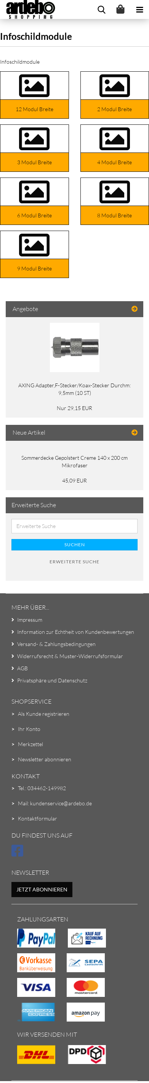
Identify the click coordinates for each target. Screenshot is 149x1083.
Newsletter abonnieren (44, 759)
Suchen (74, 544)
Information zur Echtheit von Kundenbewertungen (75, 632)
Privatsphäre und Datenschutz (52, 680)
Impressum (29, 619)
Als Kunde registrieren (43, 713)
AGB (22, 668)
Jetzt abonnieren (41, 889)
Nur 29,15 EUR (74, 408)
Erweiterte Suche (74, 561)
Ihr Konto (29, 729)
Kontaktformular (37, 818)
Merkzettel (30, 744)
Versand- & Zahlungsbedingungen (56, 644)
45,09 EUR (74, 480)
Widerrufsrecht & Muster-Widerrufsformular (70, 656)
